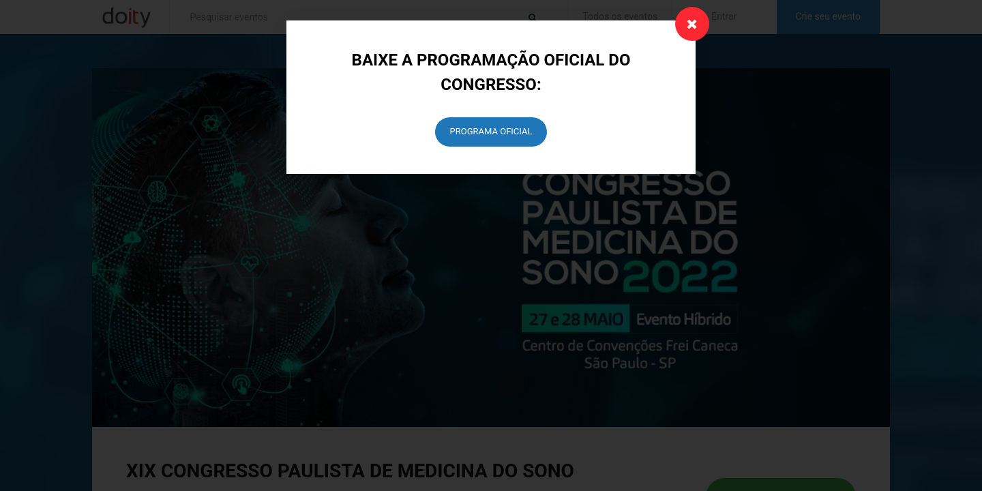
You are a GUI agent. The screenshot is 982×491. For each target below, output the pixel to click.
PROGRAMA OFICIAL (491, 131)
